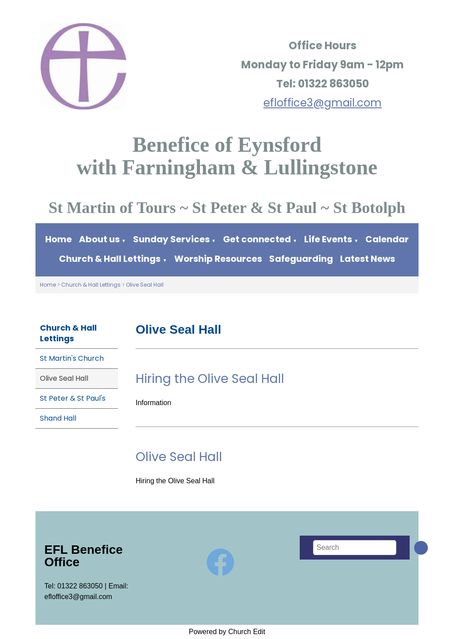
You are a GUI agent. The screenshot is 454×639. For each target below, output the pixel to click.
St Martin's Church (72, 358)
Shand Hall (58, 418)
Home (58, 239)
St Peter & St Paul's (73, 398)
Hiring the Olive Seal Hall (210, 378)
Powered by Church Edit (227, 631)
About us (99, 239)
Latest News (367, 258)
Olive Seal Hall (145, 284)
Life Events (328, 239)
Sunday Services (172, 239)
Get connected (257, 239)
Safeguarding (301, 258)
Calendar (387, 239)
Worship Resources (218, 258)
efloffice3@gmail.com (322, 102)
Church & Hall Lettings (109, 258)
